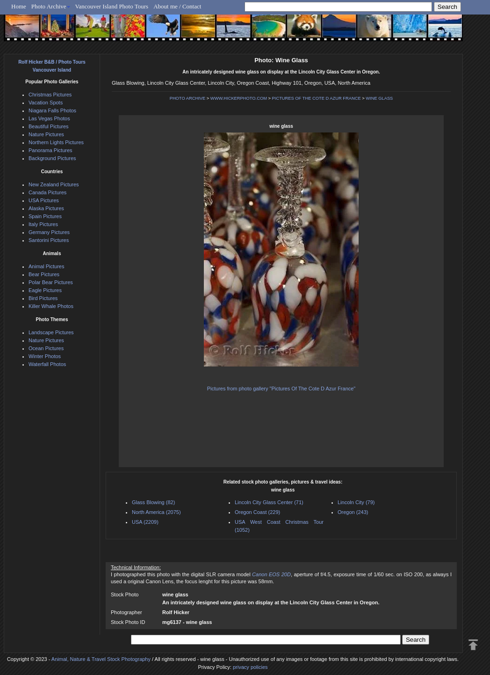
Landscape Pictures (51, 332)
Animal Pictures (46, 266)
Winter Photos (45, 356)
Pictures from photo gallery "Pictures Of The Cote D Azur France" (281, 388)
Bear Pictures (44, 274)
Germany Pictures (49, 232)
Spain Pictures (45, 216)
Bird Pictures (43, 298)
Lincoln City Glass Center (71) (269, 502)
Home (18, 6)
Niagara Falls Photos (52, 110)
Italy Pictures (43, 224)
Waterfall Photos (47, 364)
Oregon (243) (353, 512)
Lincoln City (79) (356, 502)
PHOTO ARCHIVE (188, 98)
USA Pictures (44, 200)
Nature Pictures (46, 134)
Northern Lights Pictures (56, 142)
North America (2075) (156, 512)
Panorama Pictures (50, 150)
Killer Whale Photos (51, 306)
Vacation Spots (46, 102)
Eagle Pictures (45, 290)
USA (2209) (145, 522)
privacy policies (250, 667)
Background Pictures (52, 158)
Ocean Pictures (46, 348)
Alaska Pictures (46, 208)
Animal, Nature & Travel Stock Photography (101, 659)
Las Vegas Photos (49, 118)
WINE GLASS (379, 98)
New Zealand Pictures (54, 184)
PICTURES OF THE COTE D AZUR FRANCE (316, 98)
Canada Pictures (47, 192)
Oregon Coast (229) (257, 512)
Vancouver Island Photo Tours (112, 6)
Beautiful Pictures (49, 126)
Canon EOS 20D (271, 574)
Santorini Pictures (49, 240)
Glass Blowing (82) (153, 502)
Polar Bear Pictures (51, 282)
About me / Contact (177, 6)
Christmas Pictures (50, 94)
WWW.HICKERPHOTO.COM (238, 98)
